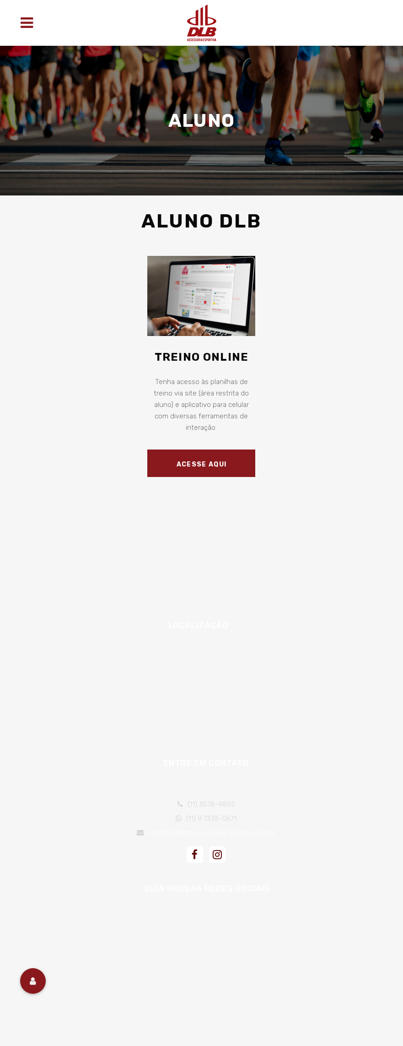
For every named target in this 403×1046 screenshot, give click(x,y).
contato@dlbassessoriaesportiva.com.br (211, 833)
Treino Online (202, 357)
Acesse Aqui (201, 464)
